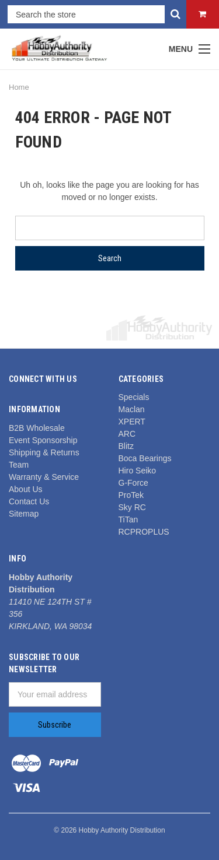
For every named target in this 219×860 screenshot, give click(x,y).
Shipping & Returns (44, 452)
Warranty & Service (44, 477)
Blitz (126, 446)
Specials (134, 397)
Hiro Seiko (138, 470)
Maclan (132, 409)
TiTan (128, 519)
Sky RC (132, 507)
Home (19, 87)
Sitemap (24, 513)
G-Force (133, 482)
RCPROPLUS (144, 531)
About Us (26, 489)
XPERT (132, 421)
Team (19, 464)
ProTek (131, 495)
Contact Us (29, 501)
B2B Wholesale (37, 428)
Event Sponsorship (43, 440)
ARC (127, 433)
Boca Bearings (145, 458)
